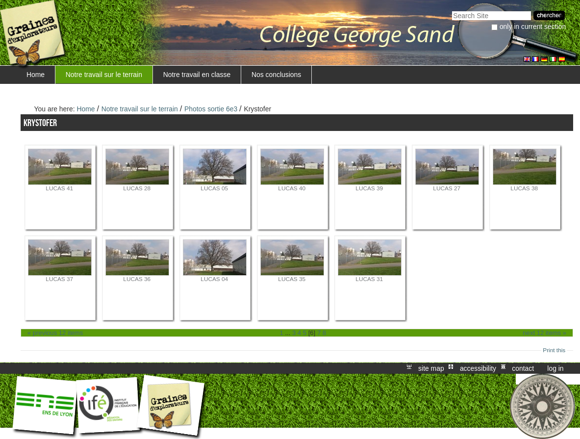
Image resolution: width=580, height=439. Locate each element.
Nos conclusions (276, 74)
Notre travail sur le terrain (104, 74)
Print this (554, 350)
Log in (555, 368)
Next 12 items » (544, 332)
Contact (523, 368)
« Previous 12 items (55, 332)
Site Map (431, 368)
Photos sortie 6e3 (210, 109)
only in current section (533, 26)
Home (35, 74)
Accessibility (478, 368)
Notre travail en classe (197, 74)
